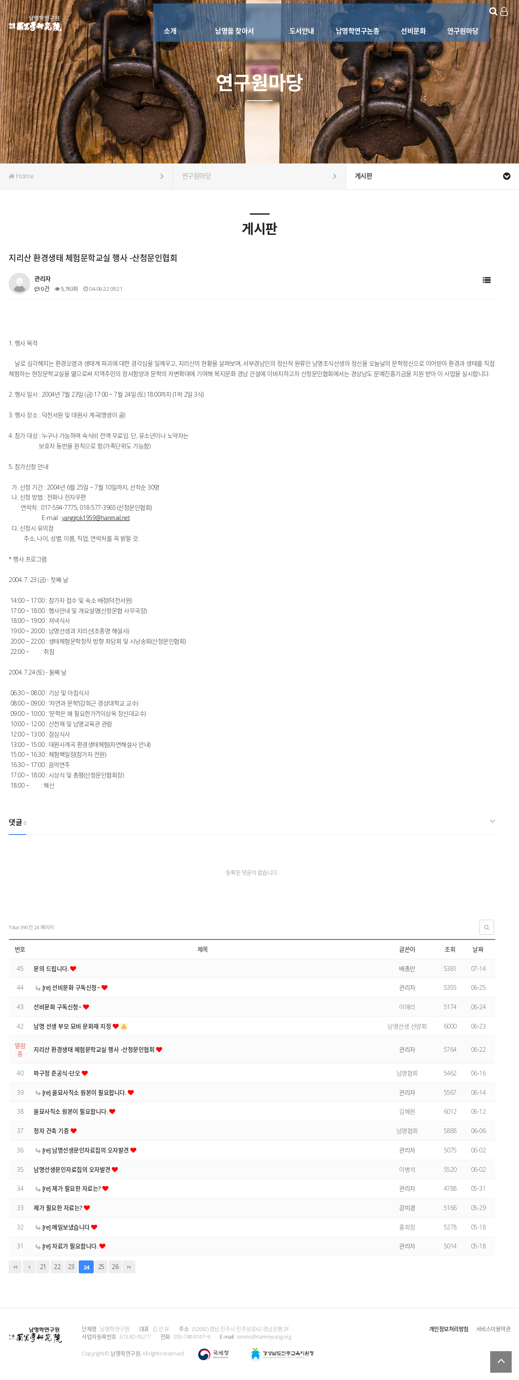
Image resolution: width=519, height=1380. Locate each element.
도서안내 (291, 20)
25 (101, 1267)
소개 (160, 20)
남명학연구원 (35, 22)
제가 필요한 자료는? (59, 1208)
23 (71, 1267)
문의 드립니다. (52, 968)
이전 (29, 1266)
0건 (41, 289)
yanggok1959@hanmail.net (96, 518)
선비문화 (403, 20)
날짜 (478, 949)
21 (43, 1267)
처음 (15, 1266)
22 (57, 1267)
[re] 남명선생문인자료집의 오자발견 (83, 1150)
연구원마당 (453, 20)
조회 (450, 949)
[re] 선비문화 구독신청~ (69, 987)
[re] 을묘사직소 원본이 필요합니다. (82, 1092)
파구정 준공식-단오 (58, 1073)
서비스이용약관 (493, 1329)
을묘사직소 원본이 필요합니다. (71, 1111)
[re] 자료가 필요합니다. (68, 1246)
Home (86, 176)
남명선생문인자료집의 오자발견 (73, 1169)
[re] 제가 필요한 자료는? (69, 1188)
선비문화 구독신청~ (58, 1007)
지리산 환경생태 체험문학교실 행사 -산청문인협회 (95, 1049)
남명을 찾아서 (224, 20)
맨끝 (129, 1266)
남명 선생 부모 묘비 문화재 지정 (73, 1026)
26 (115, 1267)
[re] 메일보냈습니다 (64, 1227)
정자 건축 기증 (52, 1131)
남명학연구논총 (347, 20)
